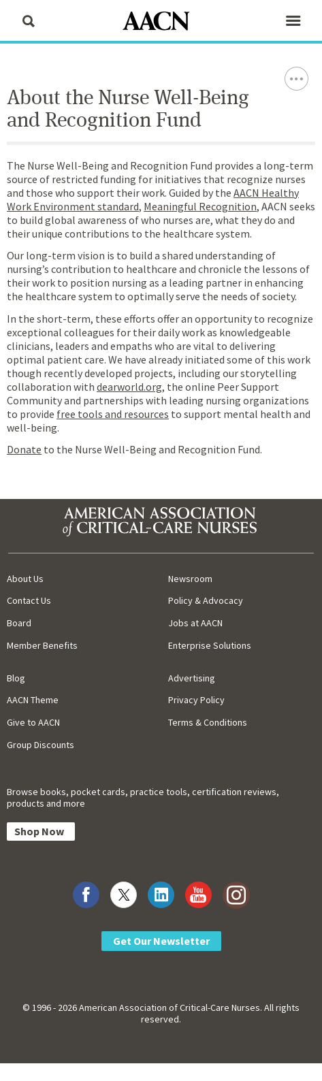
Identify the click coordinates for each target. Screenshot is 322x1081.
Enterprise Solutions (209, 645)
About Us (25, 578)
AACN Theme (33, 700)
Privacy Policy (196, 700)
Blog (16, 678)
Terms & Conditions (207, 722)
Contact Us (29, 600)
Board (19, 623)
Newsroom (190, 578)
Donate (24, 449)
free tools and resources (113, 414)
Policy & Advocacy (205, 600)
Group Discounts (40, 745)
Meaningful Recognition (200, 206)
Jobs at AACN (195, 623)
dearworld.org (129, 386)
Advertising (191, 678)
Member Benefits (42, 645)
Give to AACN (33, 722)
